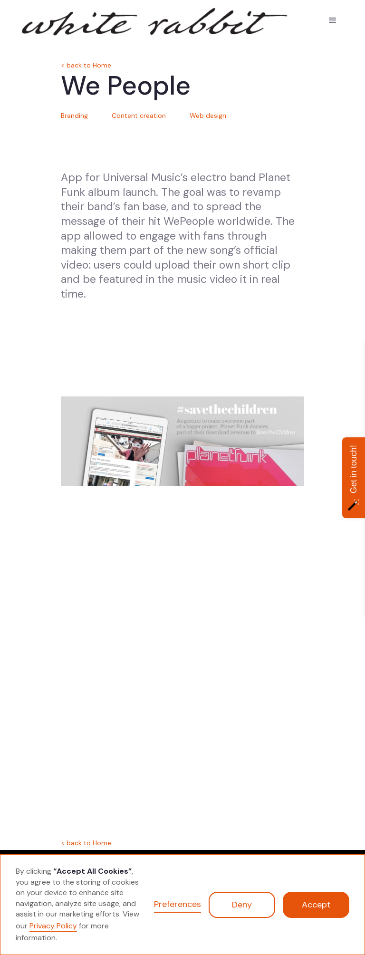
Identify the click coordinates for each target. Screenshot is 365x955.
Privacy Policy (53, 926)
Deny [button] (242, 904)
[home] (70, 19)
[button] (332, 20)
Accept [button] (316, 904)
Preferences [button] (177, 904)
